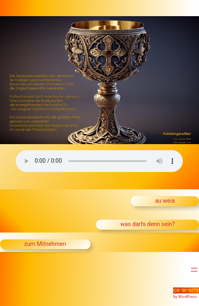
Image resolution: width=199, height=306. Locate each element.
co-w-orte (186, 290)
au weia (165, 200)
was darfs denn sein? (147, 224)
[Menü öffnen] (194, 270)
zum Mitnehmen (45, 244)
